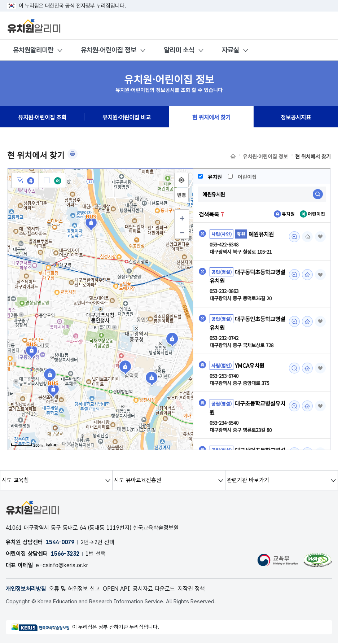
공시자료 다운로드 (154, 588)
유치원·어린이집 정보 (108, 50)
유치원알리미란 (33, 50)
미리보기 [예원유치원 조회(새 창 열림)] (294, 236)
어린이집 (243, 176)
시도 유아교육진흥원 (137, 480)
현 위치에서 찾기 (211, 117)
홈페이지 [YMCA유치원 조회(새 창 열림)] (307, 368)
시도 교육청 (15, 480)
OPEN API (116, 588)
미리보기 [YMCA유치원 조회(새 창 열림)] (294, 368)
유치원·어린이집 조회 (42, 117)
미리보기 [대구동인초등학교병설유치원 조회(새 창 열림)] (294, 321)
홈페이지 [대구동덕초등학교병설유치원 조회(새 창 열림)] (307, 274)
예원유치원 (261, 234)
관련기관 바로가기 (248, 480)
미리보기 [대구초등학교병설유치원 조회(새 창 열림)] (294, 406)
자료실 (230, 50)
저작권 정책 (191, 588)
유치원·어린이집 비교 (126, 117)
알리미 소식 (179, 50)
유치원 (210, 176)
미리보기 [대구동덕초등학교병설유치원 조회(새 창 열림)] (294, 274)
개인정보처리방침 (26, 588)
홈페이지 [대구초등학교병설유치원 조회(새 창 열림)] (307, 406)
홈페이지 (307, 236)
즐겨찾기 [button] (320, 236)
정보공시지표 (296, 117)
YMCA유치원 (249, 365)
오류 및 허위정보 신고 (74, 588)
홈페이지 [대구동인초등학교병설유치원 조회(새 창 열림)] (307, 321)
